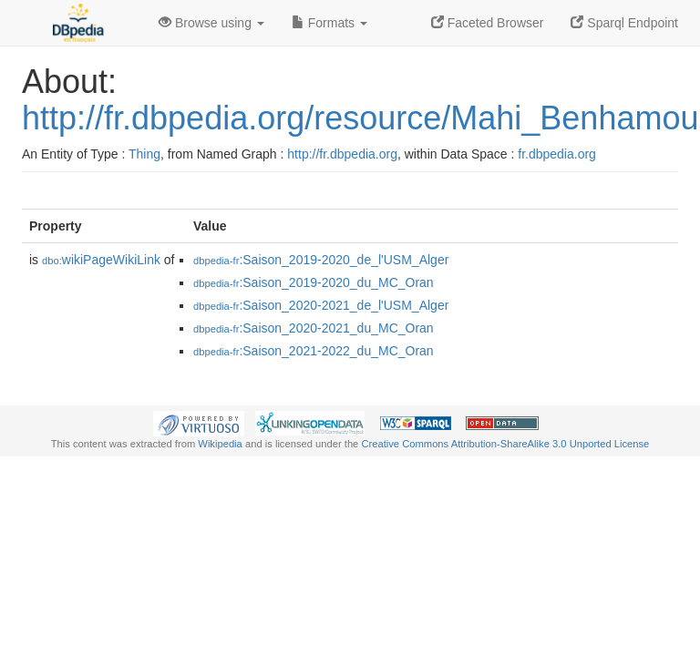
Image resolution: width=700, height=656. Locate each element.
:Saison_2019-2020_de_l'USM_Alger (320, 259)
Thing (144, 154)
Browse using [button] (211, 22)
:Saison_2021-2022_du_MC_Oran (313, 350)
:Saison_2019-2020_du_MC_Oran (313, 282)
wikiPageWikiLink (101, 259)
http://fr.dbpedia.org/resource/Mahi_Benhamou (360, 118)
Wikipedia (220, 443)
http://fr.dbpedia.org (342, 154)
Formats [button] (329, 22)
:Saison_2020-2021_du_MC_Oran (313, 328)
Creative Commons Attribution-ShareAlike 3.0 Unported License (505, 443)
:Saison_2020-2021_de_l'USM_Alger (320, 305)
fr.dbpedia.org (557, 154)
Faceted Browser (487, 22)
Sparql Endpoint (624, 22)
